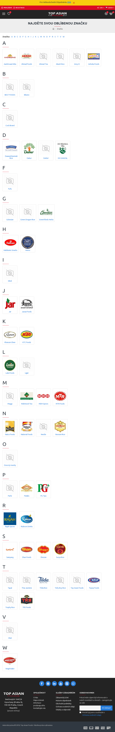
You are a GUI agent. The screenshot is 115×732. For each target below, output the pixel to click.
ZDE (69, 2)
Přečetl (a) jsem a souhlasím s (92, 713)
